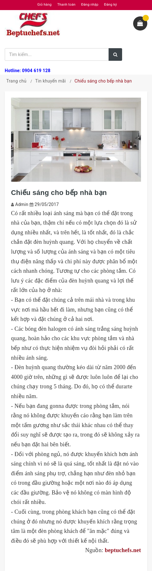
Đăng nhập (90, 5)
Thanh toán (66, 5)
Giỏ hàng (44, 5)
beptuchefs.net (123, 550)
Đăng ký (110, 5)
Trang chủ (16, 80)
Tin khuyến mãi (50, 80)
